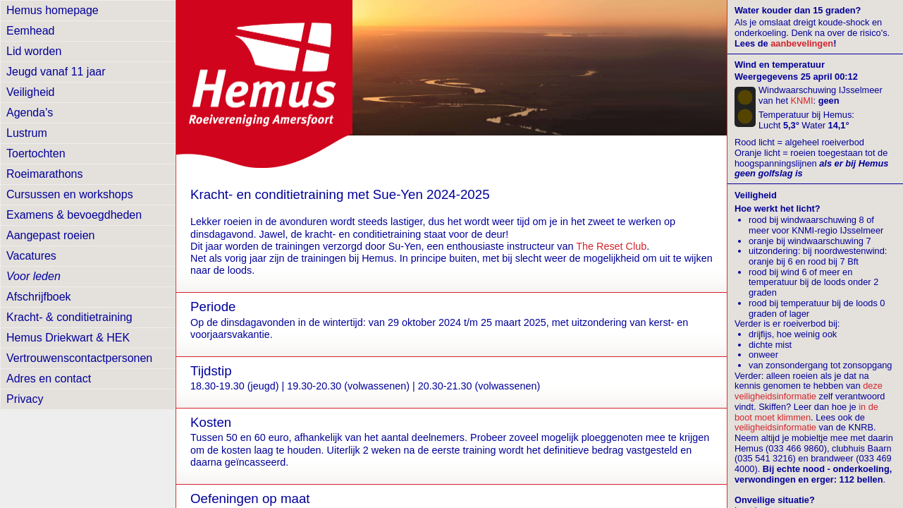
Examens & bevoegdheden (74, 215)
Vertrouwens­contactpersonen (79, 358)
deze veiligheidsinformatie (809, 390)
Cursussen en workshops (69, 194)
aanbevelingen (801, 43)
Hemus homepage (52, 10)
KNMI (802, 100)
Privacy (24, 399)
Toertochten (36, 153)
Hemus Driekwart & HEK (68, 338)
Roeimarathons (44, 174)
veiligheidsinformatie (775, 427)
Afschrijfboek (38, 297)
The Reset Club (611, 246)
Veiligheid (30, 92)
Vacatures (31, 256)
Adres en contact (48, 379)
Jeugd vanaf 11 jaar (56, 72)
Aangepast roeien (50, 235)
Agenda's (29, 113)
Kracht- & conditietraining (69, 317)
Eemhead (30, 31)
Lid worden (33, 51)
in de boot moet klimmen (806, 412)
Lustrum (26, 133)
